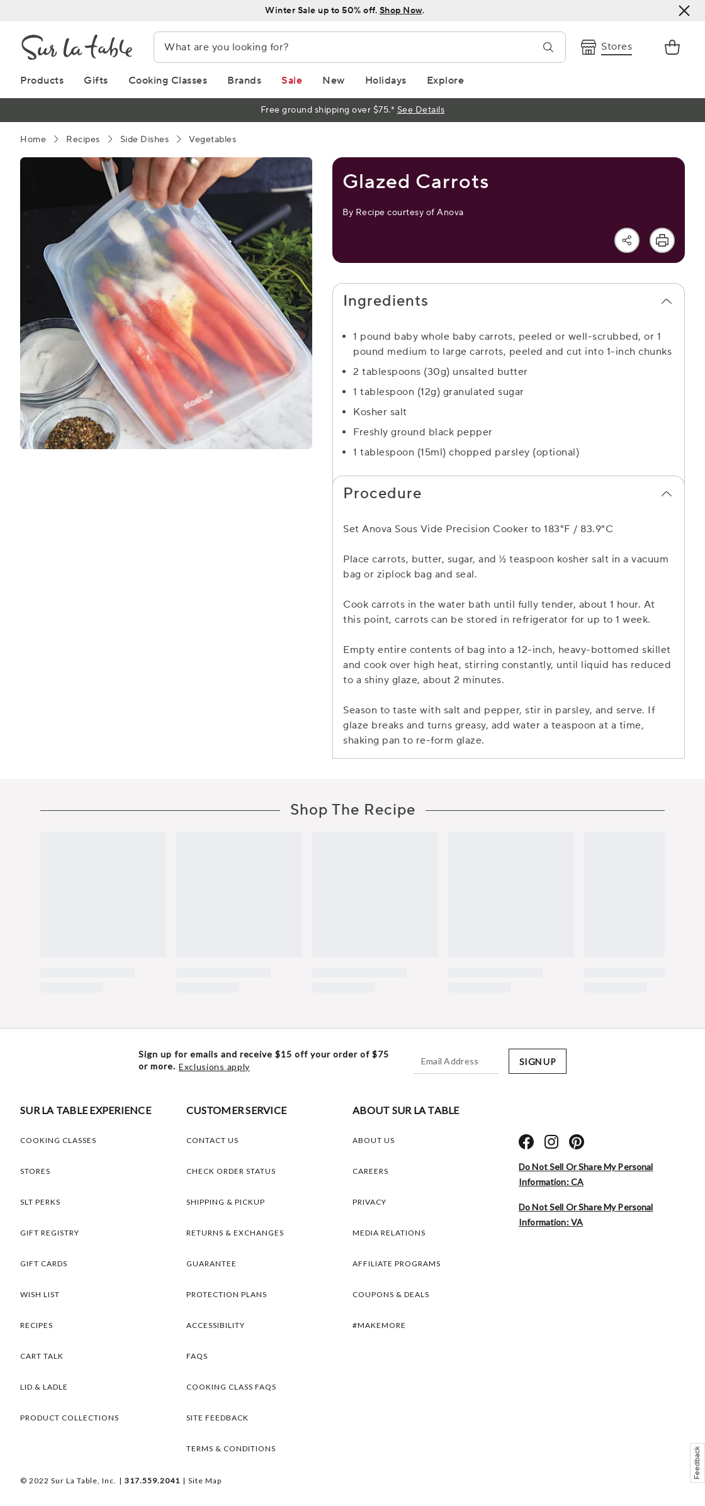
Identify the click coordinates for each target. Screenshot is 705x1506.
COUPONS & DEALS (390, 1294)
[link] (672, 47)
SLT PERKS (40, 1202)
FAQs (197, 1356)
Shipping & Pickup (225, 1202)
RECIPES (36, 1325)
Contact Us (212, 1140)
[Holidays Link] (386, 80)
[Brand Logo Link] (76, 47)
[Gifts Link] (96, 80)
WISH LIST (40, 1294)
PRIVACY (369, 1202)
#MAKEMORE (379, 1325)
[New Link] (333, 80)
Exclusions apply (214, 1067)
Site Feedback (217, 1417)
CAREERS (370, 1171)
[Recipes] (83, 140)
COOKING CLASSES (58, 1140)
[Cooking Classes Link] (168, 80)
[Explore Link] (446, 80)
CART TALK (42, 1356)
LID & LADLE (44, 1387)
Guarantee (211, 1263)
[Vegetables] (212, 140)
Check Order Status (231, 1171)
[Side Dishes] (144, 140)
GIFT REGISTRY (49, 1232)
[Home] (33, 140)
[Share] (627, 240)
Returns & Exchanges (235, 1232)
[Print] (662, 240)
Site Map (205, 1480)
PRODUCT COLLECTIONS (69, 1417)
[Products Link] (42, 80)
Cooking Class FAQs (231, 1387)
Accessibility (215, 1325)
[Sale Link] (291, 80)
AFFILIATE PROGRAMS (396, 1263)
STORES (35, 1171)
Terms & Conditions (231, 1448)
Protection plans (226, 1294)
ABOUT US (373, 1140)
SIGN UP (537, 1061)
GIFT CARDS (43, 1263)
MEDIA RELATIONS (389, 1232)
